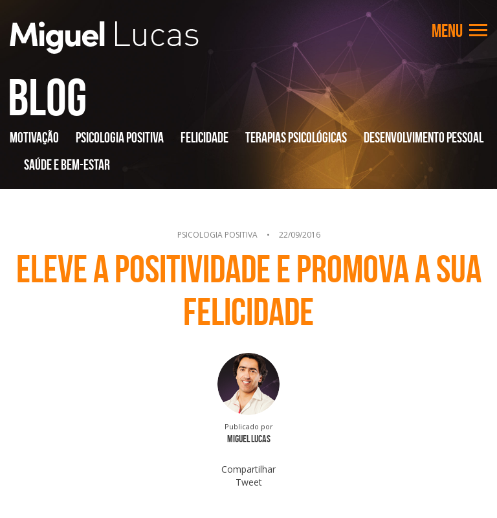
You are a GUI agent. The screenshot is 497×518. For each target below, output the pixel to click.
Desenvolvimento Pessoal (423, 137)
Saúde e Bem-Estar (67, 164)
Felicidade (204, 137)
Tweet (249, 482)
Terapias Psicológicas (296, 137)
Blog (47, 97)
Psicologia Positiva (120, 137)
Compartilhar (248, 469)
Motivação (34, 137)
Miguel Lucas (104, 37)
